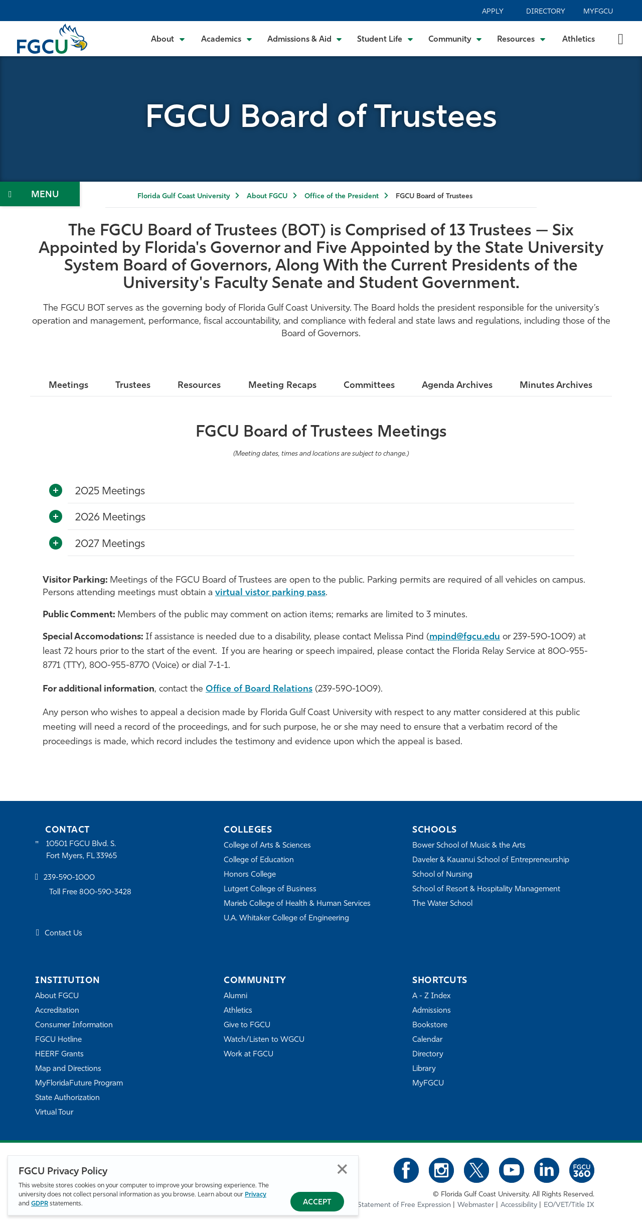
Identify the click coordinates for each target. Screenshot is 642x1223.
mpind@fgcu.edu (464, 637)
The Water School (442, 904)
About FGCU (267, 196)
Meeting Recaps (282, 385)
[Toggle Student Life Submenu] (385, 38)
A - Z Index (431, 996)
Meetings (68, 385)
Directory (545, 12)
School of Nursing (442, 875)
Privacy (255, 1194)
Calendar (427, 1040)
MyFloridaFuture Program (79, 1084)
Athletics (578, 40)
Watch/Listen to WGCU (264, 1040)
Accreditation (57, 1011)
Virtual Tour (54, 1113)
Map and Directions (68, 1069)
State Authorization (67, 1098)
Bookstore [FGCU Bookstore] (429, 1025)
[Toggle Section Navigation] (40, 194)
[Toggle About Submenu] (168, 38)
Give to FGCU (247, 1025)
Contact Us (63, 933)
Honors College (250, 875)
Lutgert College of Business (270, 889)
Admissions (431, 1011)
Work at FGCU (248, 1054)
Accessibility (519, 1205)
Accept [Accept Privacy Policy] (317, 1202)
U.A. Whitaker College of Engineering (286, 918)
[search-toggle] (620, 38)
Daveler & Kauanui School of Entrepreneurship (490, 860)
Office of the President (341, 196)
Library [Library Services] (424, 1069)
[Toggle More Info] (56, 490)
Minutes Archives (556, 385)
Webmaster (475, 1205)
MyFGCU (598, 12)
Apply (493, 12)
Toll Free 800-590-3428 (90, 892)
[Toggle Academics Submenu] (227, 38)
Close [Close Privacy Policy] (342, 1169)
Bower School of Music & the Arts (469, 846)
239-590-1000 (69, 878)
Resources (199, 385)
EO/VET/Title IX (569, 1205)
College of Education (259, 860)
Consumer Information (74, 1025)
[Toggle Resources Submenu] (521, 38)
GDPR (39, 1203)
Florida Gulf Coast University (183, 196)
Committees (369, 385)
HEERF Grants (59, 1054)
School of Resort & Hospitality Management (486, 889)
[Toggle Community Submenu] (455, 38)
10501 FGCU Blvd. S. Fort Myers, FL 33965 (81, 850)
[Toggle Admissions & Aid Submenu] (305, 38)
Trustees (132, 385)
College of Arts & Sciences (267, 846)
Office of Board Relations (259, 689)
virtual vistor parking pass (270, 593)
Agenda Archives (457, 385)
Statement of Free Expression (404, 1205)
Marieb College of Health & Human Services (297, 904)
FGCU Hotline (58, 1040)
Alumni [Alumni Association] (235, 996)
